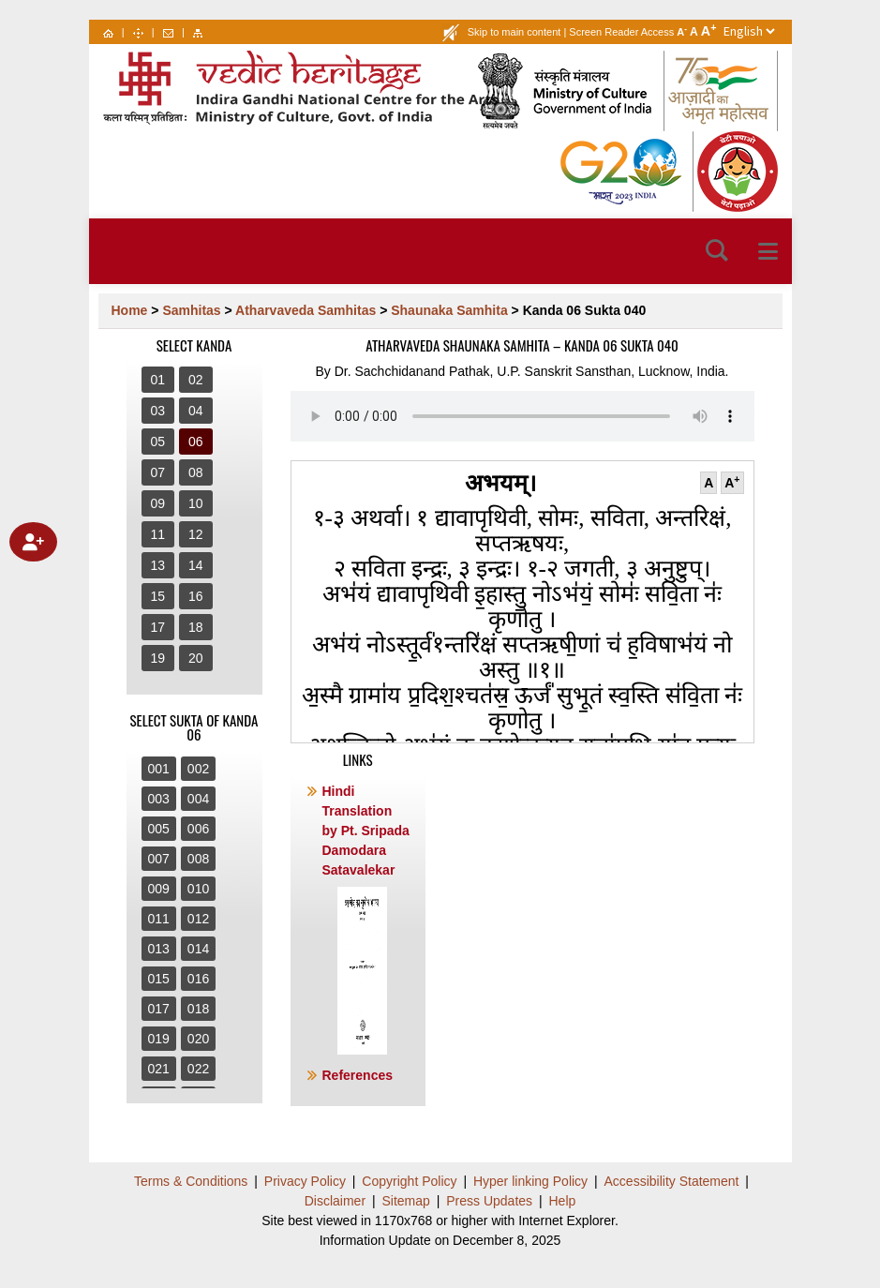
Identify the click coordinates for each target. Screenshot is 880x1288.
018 (198, 1008)
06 (195, 441)
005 (159, 828)
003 (159, 798)
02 (195, 379)
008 (198, 858)
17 (158, 627)
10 (195, 503)
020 (198, 1038)
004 (198, 798)
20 (195, 658)
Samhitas (191, 310)
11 (158, 534)
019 (159, 1038)
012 (198, 918)
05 (158, 441)
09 (158, 503)
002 (198, 768)
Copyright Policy (409, 1181)
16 (195, 596)
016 (198, 978)
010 (198, 888)
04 (195, 410)
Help (562, 1200)
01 (158, 379)
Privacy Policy (305, 1181)
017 (159, 1008)
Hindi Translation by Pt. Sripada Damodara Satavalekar (366, 919)
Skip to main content (514, 31)
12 (195, 534)
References (358, 1075)
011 (159, 918)
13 (158, 565)
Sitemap (405, 1200)
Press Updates (489, 1200)
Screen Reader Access (621, 31)
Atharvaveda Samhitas (305, 310)
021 (159, 1068)
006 (198, 828)
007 (159, 858)
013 (159, 948)
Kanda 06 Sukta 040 (585, 310)
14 (195, 565)
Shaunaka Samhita (449, 310)
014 (198, 948)
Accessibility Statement (671, 1181)
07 (158, 472)
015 (159, 978)
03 (158, 410)
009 (159, 888)
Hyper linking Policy (530, 1181)
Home (130, 310)
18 (195, 627)
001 (159, 768)
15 (158, 596)
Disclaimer (335, 1200)
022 (198, 1068)
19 (158, 658)
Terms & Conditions (190, 1181)
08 (195, 472)
